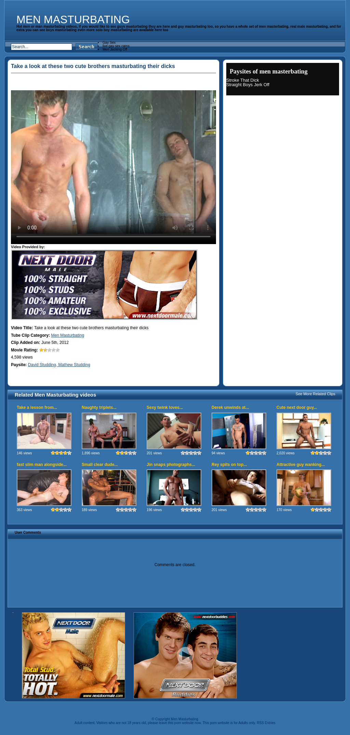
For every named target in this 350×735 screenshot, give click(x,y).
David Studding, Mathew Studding (59, 364)
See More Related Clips (315, 394)
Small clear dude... (100, 464)
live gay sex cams (116, 46)
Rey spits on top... (229, 464)
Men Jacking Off (115, 49)
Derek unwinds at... (230, 407)
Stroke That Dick (242, 80)
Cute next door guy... (297, 407)
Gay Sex (109, 42)
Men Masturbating (73, 19)
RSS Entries (266, 723)
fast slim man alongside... (42, 464)
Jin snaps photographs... (171, 464)
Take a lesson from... (37, 407)
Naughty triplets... (99, 407)
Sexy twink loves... (165, 407)
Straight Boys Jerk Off (247, 84)
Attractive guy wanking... (301, 464)
